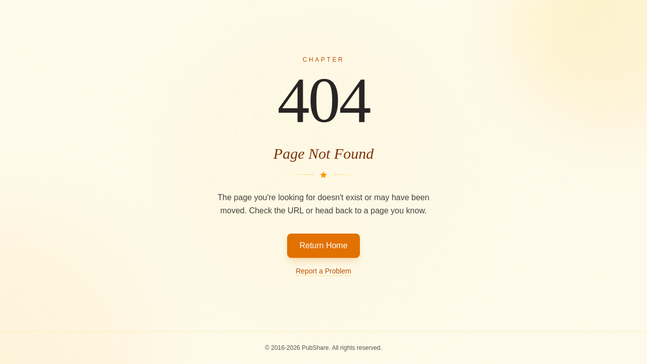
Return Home (323, 245)
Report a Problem (323, 271)
